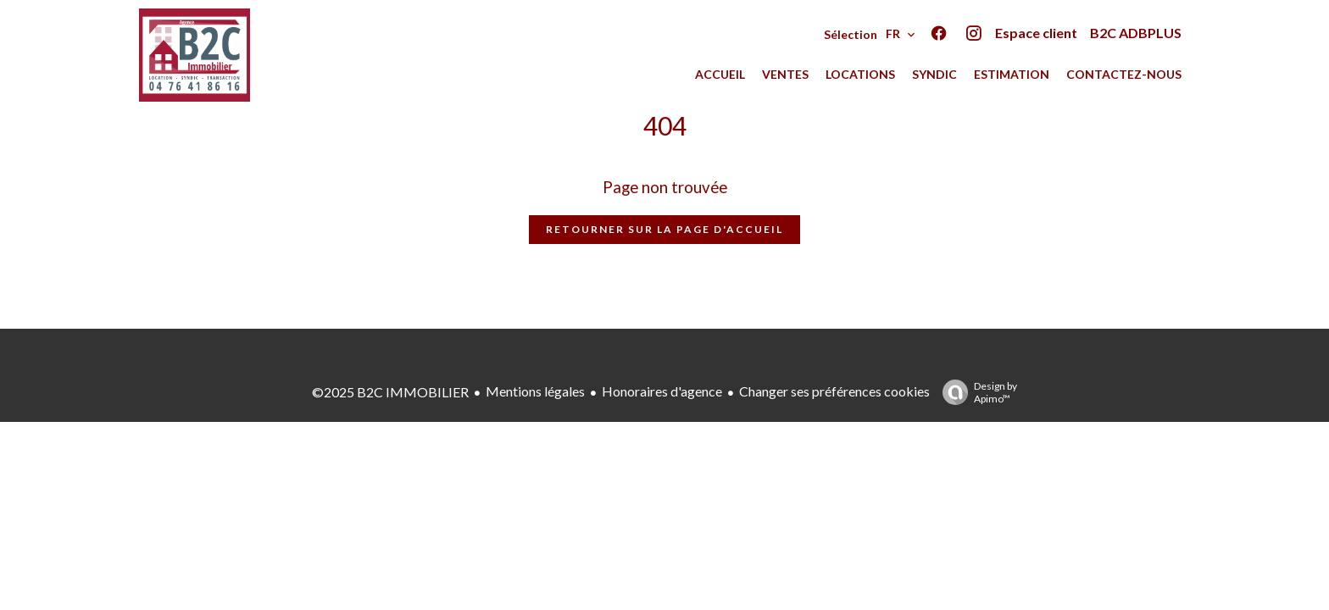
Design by (975, 392)
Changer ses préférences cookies (834, 391)
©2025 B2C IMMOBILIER (390, 392)
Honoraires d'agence (662, 391)
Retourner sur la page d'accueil (664, 229)
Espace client (1036, 33)
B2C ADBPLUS (1136, 33)
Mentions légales (535, 391)
